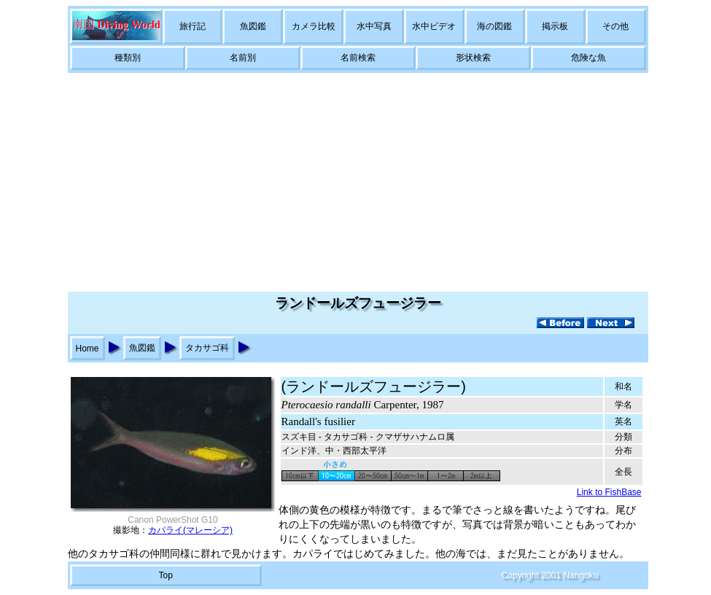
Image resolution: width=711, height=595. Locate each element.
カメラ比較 (313, 26)
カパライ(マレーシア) (190, 530)
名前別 (243, 57)
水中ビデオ (434, 26)
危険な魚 (588, 57)
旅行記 (192, 26)
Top (165, 575)
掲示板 (555, 26)
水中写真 (374, 26)
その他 (615, 26)
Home (87, 348)
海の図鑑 (494, 26)
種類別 (127, 57)
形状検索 (473, 57)
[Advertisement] (356, 182)
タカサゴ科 (207, 348)
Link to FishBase (609, 492)
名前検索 (358, 57)
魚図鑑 (253, 26)
